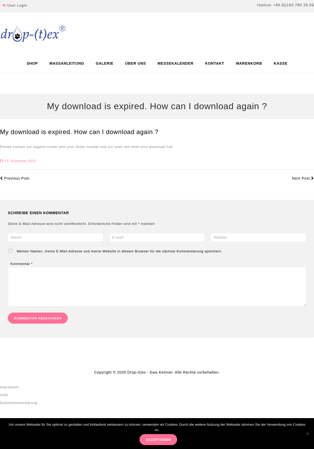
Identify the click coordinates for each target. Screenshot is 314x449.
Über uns (135, 63)
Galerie (105, 63)
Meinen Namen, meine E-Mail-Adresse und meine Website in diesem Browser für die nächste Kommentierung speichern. (119, 251)
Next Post (303, 178)
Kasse (280, 63)
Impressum (9, 392)
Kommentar (21, 264)
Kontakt (214, 63)
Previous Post (15, 178)
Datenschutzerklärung (18, 408)
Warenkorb (249, 63)
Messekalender (175, 63)
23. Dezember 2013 (18, 161)
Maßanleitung (66, 63)
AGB (4, 400)
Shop (32, 63)
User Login (17, 5)
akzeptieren (158, 440)
